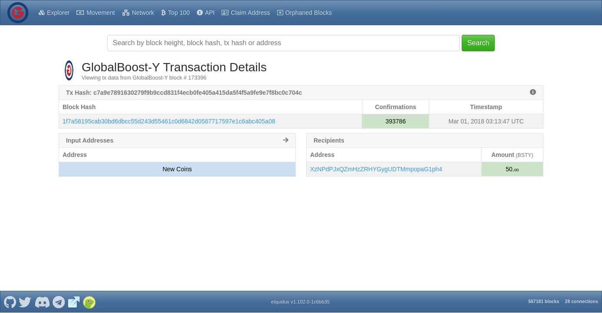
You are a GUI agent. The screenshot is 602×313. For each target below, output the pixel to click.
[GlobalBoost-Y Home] (17, 12)
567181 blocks (543, 301)
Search (478, 43)
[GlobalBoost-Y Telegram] (59, 302)
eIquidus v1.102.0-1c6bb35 (300, 301)
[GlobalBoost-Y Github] (10, 302)
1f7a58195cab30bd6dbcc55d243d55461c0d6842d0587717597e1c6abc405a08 (169, 121)
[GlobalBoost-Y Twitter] (25, 302)
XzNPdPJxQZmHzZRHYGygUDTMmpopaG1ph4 (376, 169)
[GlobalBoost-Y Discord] (41, 302)
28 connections (581, 301)
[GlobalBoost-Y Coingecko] (89, 302)
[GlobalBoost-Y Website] (74, 302)
